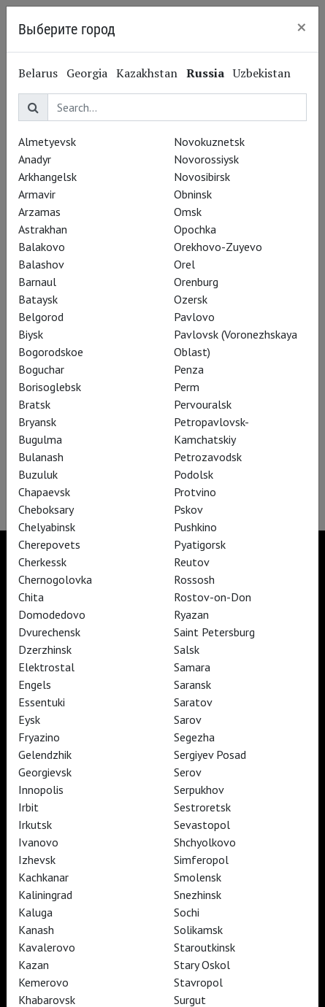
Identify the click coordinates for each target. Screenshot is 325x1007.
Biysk (30, 334)
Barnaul (37, 281)
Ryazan (191, 614)
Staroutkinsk (204, 947)
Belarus (38, 73)
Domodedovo (51, 614)
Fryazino (39, 737)
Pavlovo (194, 316)
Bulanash (41, 457)
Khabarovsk (46, 999)
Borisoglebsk (49, 386)
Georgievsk (45, 772)
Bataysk (38, 299)
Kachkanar (43, 877)
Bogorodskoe (50, 351)
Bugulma (40, 439)
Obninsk (193, 194)
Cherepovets (49, 544)
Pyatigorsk (200, 544)
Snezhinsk (197, 894)
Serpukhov (199, 789)
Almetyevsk (47, 141)
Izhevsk (37, 859)
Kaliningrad (45, 894)
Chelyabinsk (46, 527)
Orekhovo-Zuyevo (218, 246)
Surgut (190, 999)
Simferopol (201, 859)
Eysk (29, 719)
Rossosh (194, 579)
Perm (186, 386)
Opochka (195, 229)
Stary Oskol (202, 964)
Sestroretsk (202, 807)
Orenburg (196, 281)
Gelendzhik (45, 754)
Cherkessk (42, 562)
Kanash (36, 929)
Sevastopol (202, 824)
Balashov (41, 264)
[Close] (301, 27)
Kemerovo (43, 982)
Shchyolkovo (205, 842)
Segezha (194, 737)
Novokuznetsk (209, 141)
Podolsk (193, 474)
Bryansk (37, 421)
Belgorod (41, 316)
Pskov (188, 509)
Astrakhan (42, 229)
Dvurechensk (49, 632)
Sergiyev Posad (210, 754)
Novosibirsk (202, 176)
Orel (184, 264)
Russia (205, 73)
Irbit (28, 807)
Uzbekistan (262, 73)
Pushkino (195, 527)
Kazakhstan (146, 73)
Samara (192, 667)
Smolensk (197, 877)
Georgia (86, 73)
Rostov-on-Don (212, 597)
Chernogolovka (55, 579)
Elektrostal (46, 667)
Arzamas (39, 211)
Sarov (188, 719)
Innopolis (41, 789)
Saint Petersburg (214, 632)
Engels (34, 684)
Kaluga (35, 912)
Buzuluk (38, 474)
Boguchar (41, 369)
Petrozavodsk (208, 457)
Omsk (188, 211)
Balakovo (41, 246)
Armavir (37, 194)
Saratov (193, 702)
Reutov (192, 562)
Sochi (186, 912)
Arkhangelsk (47, 176)
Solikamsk (198, 929)
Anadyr (34, 159)
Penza (189, 369)
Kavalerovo (46, 947)
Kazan (33, 964)
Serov (188, 772)
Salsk (186, 649)
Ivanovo (38, 842)
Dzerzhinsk (45, 649)
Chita (31, 597)
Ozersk (190, 299)
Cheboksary (46, 509)
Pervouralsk (203, 404)
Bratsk (34, 404)
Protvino (195, 492)
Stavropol (198, 982)
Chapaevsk (44, 492)
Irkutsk (35, 824)
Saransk (192, 684)
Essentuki (41, 702)
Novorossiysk (206, 159)
